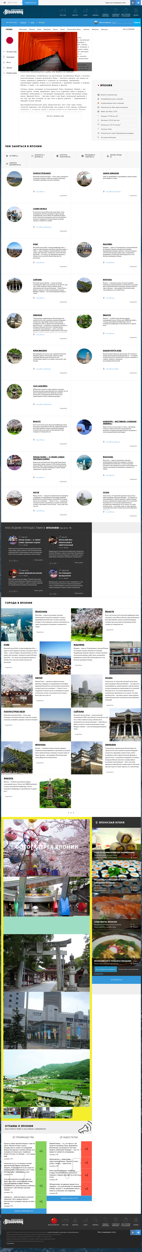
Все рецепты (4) (116, 980)
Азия (32, 23)
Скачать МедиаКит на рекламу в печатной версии (63, 1232)
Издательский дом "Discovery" (13, 12)
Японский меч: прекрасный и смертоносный (66, 542)
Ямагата (107, 315)
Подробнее (63, 195)
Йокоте (32, 29)
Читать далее (38, 560)
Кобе (39, 29)
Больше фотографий (81, 1086)
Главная (23, 23)
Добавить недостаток (69, 1198)
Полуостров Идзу (74, 29)
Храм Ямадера (40, 351)
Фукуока (95, 29)
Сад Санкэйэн (40, 386)
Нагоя (55, 29)
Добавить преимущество (23, 1211)
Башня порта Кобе (112, 351)
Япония (41, 23)
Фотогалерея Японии (46, 847)
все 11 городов (128, 29)
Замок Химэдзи (111, 173)
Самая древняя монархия (30, 573)
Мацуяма (47, 29)
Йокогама (23, 29)
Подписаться (30, 3)
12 (17, 561)
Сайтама (86, 29)
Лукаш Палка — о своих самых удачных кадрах (48, 458)
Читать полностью (55, 116)
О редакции (10, 1243)
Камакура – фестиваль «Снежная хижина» (119, 423)
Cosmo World (40, 209)
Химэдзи (104, 29)
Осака (62, 29)
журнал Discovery (13, 1222)
